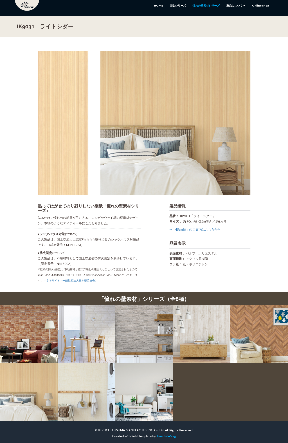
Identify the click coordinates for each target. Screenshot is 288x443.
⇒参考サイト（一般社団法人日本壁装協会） (71, 280)
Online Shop (260, 5)
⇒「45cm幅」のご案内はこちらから (195, 229)
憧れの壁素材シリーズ (206, 5)
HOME (158, 5)
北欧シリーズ (178, 5)
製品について (235, 5)
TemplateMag (166, 436)
